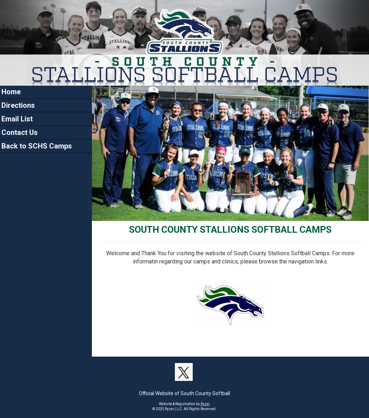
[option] (230, 153)
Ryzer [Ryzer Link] (205, 404)
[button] (113, 153)
